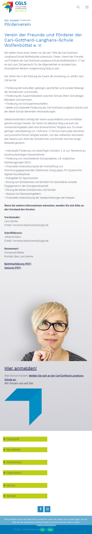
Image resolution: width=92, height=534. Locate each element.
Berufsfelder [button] (12, 449)
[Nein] (88, 524)
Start (6, 20)
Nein (50, 530)
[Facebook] (40, 509)
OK (42, 530)
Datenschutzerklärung (46, 525)
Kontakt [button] (9, 495)
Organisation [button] (12, 472)
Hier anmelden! (20, 368)
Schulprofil (14, 20)
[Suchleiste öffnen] (78, 7)
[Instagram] (47, 509)
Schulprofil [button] (11, 439)
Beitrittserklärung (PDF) (17, 263)
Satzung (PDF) (12, 267)
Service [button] (9, 485)
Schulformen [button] (12, 462)
